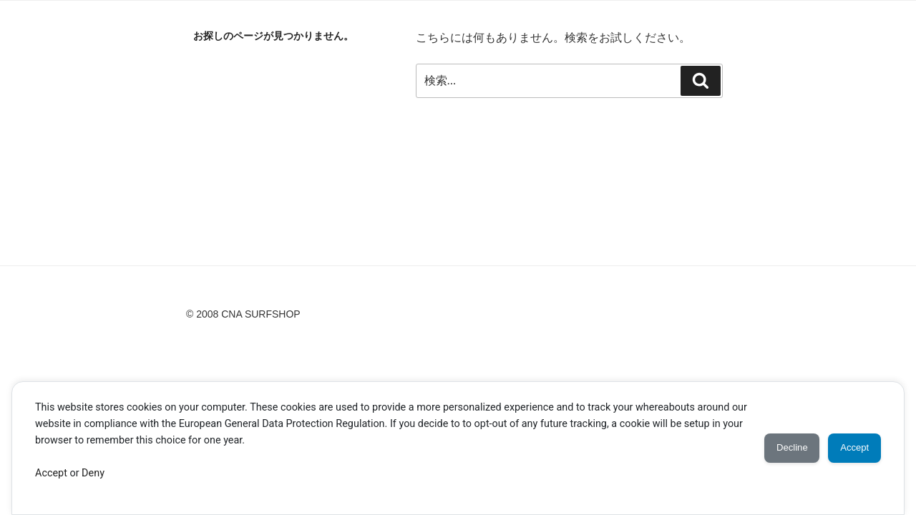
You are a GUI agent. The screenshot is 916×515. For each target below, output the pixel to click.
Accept (51, 473)
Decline (773, 447)
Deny (93, 473)
